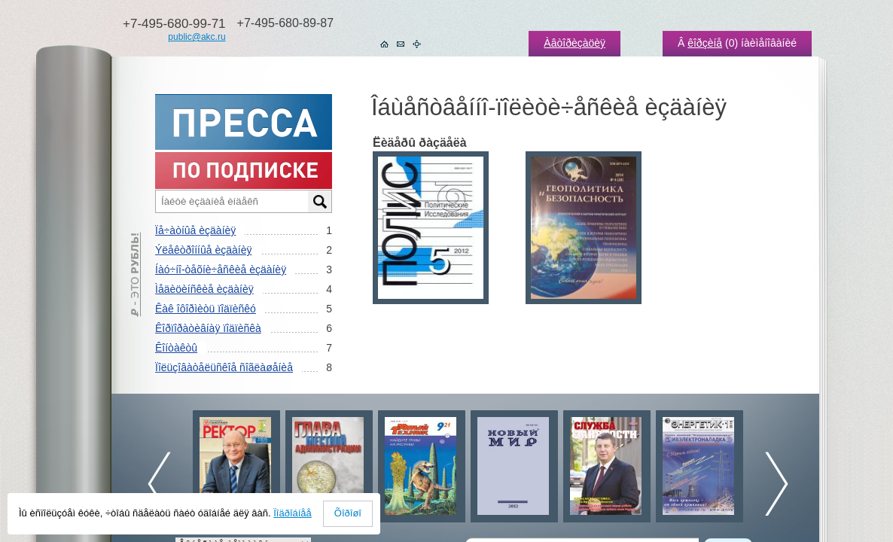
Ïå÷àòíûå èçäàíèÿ (195, 230)
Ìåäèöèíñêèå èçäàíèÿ (204, 289)
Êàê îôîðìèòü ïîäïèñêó (205, 309)
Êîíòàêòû (176, 348)
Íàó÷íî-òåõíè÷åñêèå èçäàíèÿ (220, 269)
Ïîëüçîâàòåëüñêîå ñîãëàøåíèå (224, 367)
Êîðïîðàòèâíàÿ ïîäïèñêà (208, 328)
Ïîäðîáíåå (292, 513)
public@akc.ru (196, 37)
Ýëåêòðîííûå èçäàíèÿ (203, 250)
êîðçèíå (704, 43)
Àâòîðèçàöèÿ (574, 43)
